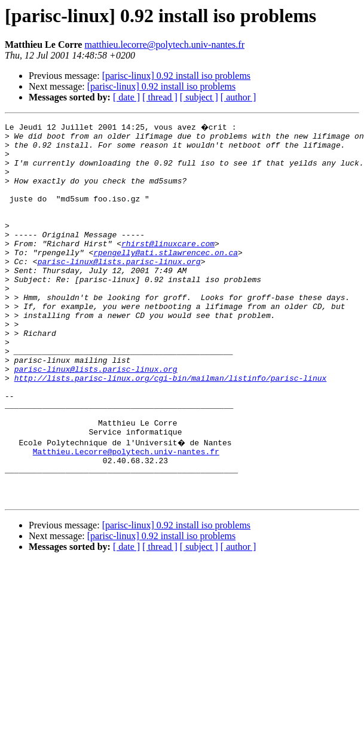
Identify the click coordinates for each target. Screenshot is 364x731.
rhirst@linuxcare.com (168, 266)
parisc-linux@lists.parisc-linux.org (119, 288)
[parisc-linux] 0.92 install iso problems (176, 76)
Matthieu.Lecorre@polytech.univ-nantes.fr (126, 514)
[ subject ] (199, 97)
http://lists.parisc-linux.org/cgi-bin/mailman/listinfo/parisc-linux (170, 428)
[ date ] (126, 97)
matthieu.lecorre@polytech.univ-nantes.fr (164, 44)
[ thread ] (160, 97)
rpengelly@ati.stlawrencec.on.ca (165, 277)
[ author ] (238, 97)
